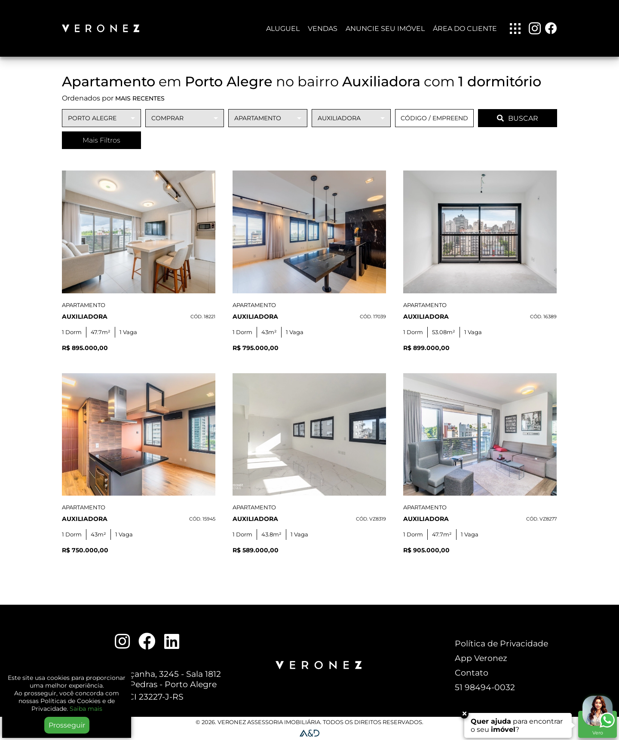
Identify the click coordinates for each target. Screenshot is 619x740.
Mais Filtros (101, 140)
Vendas (322, 28)
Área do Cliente (465, 28)
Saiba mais (86, 709)
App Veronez (481, 658)
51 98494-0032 (485, 687)
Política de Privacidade (501, 643)
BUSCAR (517, 118)
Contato (471, 672)
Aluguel (283, 28)
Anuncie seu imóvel (385, 28)
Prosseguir (67, 725)
